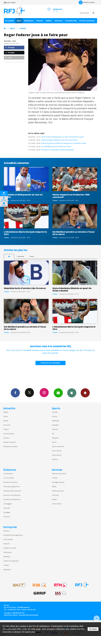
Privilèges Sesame (58, 482)
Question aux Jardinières (12, 499)
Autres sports (56, 455)
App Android (85, 392)
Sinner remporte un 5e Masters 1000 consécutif (70, 196)
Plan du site (31, 609)
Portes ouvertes (87, 20)
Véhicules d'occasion (59, 473)
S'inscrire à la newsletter (50, 363)
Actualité (9, 20)
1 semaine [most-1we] (20, 256)
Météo (54, 486)
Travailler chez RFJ (9, 548)
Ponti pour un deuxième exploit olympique (51, 150)
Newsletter (7, 569)
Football (55, 412)
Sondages (6, 512)
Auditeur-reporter (87, 2)
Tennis (22, 28)
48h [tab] (9, 256)
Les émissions (8, 473)
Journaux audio (8, 433)
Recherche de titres (10, 482)
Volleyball (55, 425)
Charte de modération (11, 561)
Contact (6, 565)
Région (5, 412)
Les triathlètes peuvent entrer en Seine (49, 146)
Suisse (5, 416)
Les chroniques (8, 478)
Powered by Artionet (10, 615)
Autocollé (6, 508)
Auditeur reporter (9, 442)
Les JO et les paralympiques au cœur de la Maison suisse (56, 137)
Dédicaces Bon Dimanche (12, 491)
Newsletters (58, 392)
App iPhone (71, 392)
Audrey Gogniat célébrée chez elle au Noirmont (52, 140)
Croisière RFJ (71, 20)
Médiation (6, 556)
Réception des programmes (13, 535)
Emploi (54, 499)
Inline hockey (56, 451)
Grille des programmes (11, 486)
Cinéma (54, 478)
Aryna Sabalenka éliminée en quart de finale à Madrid (71, 289)
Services (58, 20)
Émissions (29, 20)
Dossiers (6, 438)
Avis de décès (56, 504)
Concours (6, 516)
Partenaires (7, 552)
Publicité (6, 543)
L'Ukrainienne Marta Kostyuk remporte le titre (25, 233)
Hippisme (55, 438)
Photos (39, 20)
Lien (8, 57)
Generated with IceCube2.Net (28, 615)
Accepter (93, 629)
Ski (53, 433)
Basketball (55, 420)
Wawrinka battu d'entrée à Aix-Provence (25, 288)
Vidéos (49, 20)
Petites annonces (58, 491)
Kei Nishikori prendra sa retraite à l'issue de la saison (73, 233)
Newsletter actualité (10, 446)
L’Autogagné (7, 504)
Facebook (15, 392)
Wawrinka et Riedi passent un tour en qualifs (23, 196)
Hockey (54, 416)
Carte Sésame (8, 539)
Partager (10, 47)
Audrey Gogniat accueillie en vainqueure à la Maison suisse (57, 143)
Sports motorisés (58, 446)
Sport (19, 20)
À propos (6, 531)
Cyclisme (55, 429)
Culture (6, 429)
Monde (5, 420)
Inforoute (55, 495)
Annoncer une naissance (12, 495)
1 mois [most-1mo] (31, 256)
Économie (6, 425)
